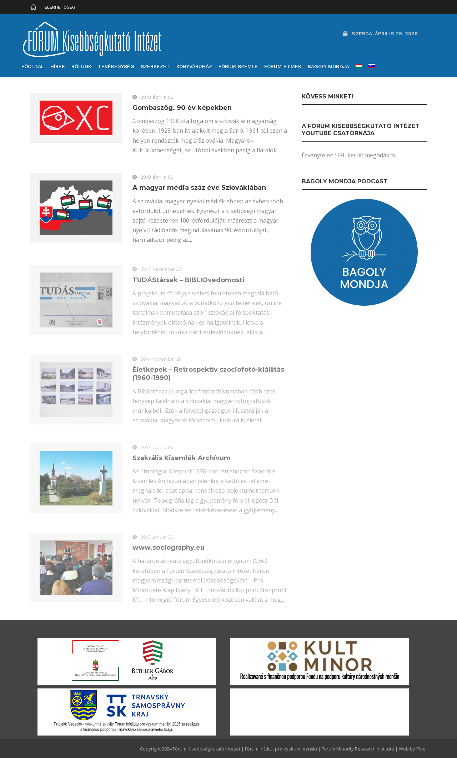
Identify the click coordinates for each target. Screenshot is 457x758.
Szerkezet (155, 66)
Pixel (421, 749)
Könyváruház (194, 66)
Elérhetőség (60, 7)
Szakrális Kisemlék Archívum (181, 459)
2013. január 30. (157, 538)
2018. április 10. (157, 97)
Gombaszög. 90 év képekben (182, 108)
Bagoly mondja (328, 66)
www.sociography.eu (168, 549)
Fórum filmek (282, 66)
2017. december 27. (161, 270)
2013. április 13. (157, 448)
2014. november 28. (161, 360)
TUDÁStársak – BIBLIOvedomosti (188, 281)
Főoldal (32, 66)
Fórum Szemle (238, 66)
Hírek (57, 66)
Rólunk (81, 66)
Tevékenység (116, 66)
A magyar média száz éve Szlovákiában (199, 188)
